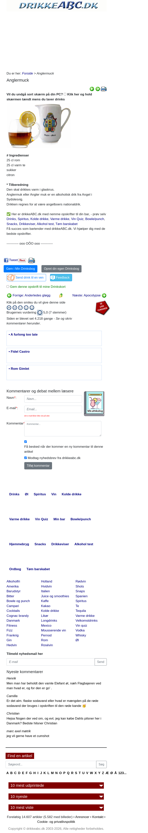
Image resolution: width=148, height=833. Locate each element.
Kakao (45, 606)
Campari (13, 606)
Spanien (81, 596)
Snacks (12, 224)
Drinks (11, 219)
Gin (9, 640)
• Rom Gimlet (19, 369)
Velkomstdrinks (87, 620)
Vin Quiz (77, 219)
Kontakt (97, 817)
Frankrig (12, 635)
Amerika (12, 586)
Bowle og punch (18, 601)
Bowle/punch (94, 219)
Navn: (11, 398)
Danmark (13, 620)
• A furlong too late (23, 334)
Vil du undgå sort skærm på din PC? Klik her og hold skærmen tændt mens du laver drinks (49, 97)
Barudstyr (14, 591)
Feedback (63, 277)
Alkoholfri (13, 581)
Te (77, 606)
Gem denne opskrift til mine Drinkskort (37, 287)
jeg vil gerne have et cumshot (28, 736)
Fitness (12, 625)
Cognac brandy (18, 616)
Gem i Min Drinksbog (20, 268)
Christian (13, 713)
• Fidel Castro (19, 351)
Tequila (81, 611)
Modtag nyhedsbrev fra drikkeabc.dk (54, 458)
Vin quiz (81, 625)
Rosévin (47, 645)
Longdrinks (49, 620)
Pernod (46, 635)
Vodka (80, 630)
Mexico (46, 625)
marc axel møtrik (19, 731)
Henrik (11, 678)
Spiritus (23, 219)
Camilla (12, 696)
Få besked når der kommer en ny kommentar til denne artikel (63, 449)
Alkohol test (45, 224)
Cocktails (13, 611)
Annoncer (82, 817)
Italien (45, 591)
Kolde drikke (39, 219)
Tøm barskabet (66, 224)
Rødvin (81, 581)
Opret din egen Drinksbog (61, 268)
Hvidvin (46, 586)
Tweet (13, 260)
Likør (44, 616)
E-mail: (12, 408)
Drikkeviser (27, 224)
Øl (77, 640)
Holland (46, 581)
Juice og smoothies (55, 596)
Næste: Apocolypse (89, 295)
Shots (80, 586)
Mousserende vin (53, 630)
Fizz (10, 630)
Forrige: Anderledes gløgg (28, 295)
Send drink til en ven (30, 277)
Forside (27, 73)
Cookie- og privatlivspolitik (56, 822)
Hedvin (12, 645)
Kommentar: (14, 423)
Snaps (80, 591)
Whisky (81, 635)
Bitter (10, 596)
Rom (44, 640)
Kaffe (45, 601)
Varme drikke (59, 219)
